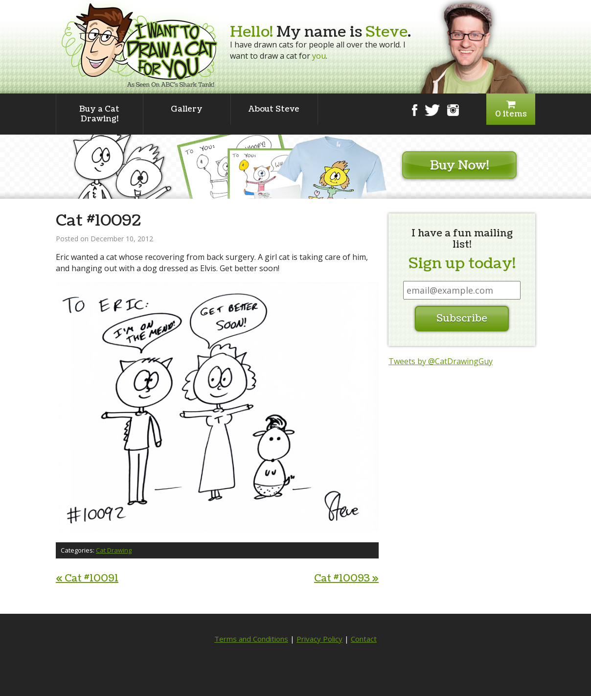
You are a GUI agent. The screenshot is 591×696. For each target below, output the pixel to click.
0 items (510, 109)
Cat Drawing (114, 550)
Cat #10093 (346, 578)
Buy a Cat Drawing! (99, 114)
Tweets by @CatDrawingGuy (440, 361)
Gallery (187, 109)
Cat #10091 (87, 578)
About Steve (274, 109)
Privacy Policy (319, 639)
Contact (364, 639)
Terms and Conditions (251, 639)
